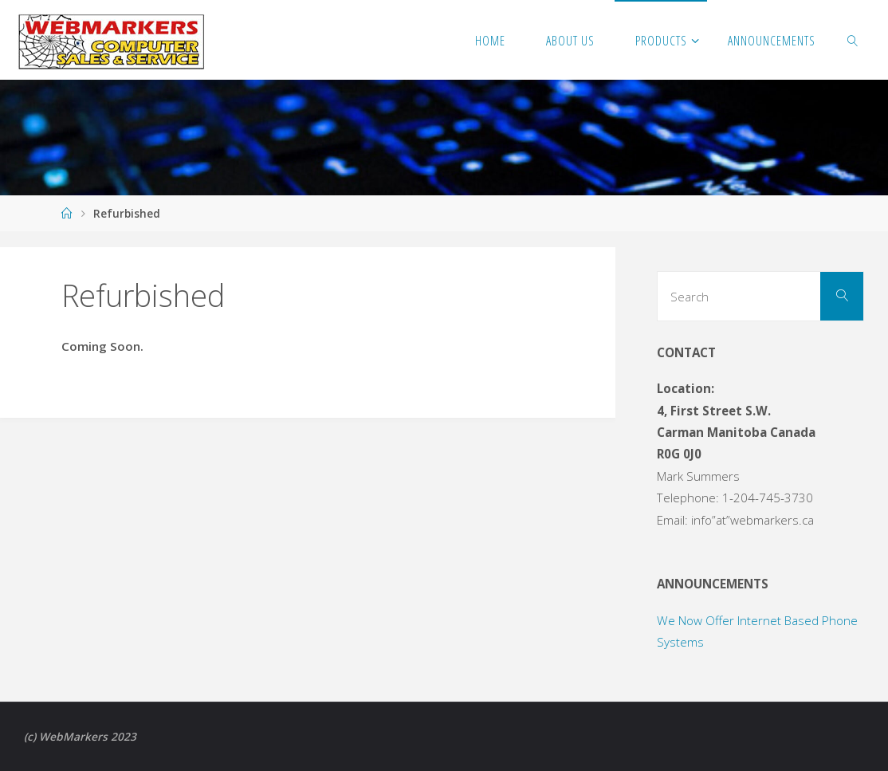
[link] (852, 40)
